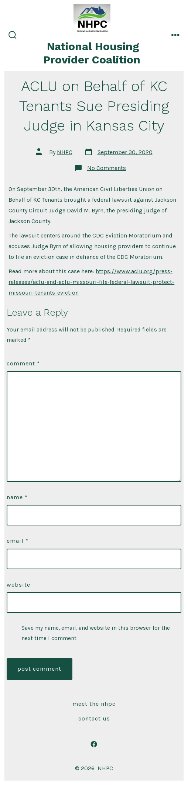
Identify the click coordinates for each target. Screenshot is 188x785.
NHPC (64, 152)
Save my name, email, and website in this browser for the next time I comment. (95, 633)
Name (17, 497)
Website (18, 584)
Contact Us (94, 718)
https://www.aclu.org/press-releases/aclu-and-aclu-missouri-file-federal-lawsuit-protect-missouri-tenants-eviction (91, 282)
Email (17, 540)
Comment (23, 363)
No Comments (106, 167)
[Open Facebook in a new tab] (94, 744)
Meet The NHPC (94, 703)
